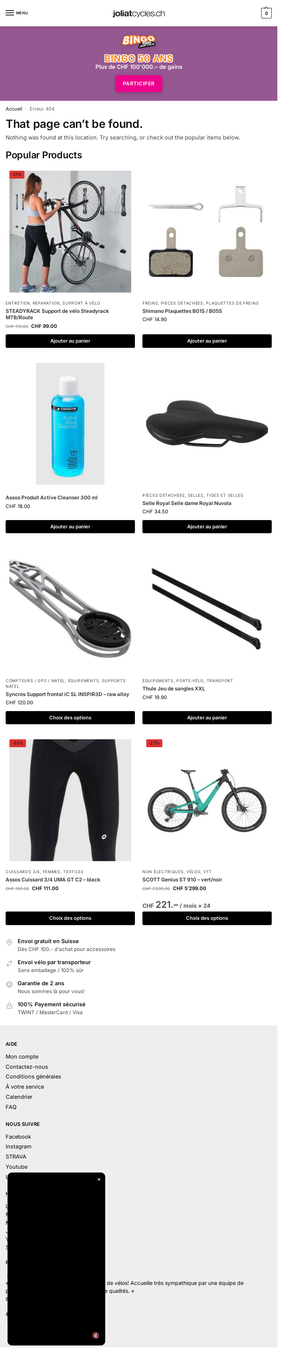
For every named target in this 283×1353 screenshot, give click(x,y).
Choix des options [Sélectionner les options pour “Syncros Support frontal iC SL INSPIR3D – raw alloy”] (70, 717)
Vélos (193, 871)
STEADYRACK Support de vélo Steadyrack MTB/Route (57, 314)
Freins (150, 303)
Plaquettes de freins (232, 303)
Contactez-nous (27, 1066)
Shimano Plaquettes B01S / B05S (182, 311)
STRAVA (16, 1156)
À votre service (25, 1086)
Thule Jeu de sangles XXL (173, 689)
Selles (196, 495)
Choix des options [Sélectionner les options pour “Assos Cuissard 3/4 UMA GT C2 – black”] (70, 918)
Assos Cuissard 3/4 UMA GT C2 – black (53, 880)
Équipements (83, 680)
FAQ (11, 1107)
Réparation (46, 303)
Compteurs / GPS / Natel (35, 680)
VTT (207, 871)
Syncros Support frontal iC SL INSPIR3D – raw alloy (67, 694)
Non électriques (163, 871)
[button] (265, 13)
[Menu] (17, 13)
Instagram (19, 1146)
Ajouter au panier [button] (70, 341)
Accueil (14, 109)
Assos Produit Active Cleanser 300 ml (52, 497)
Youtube (16, 1166)
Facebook (18, 1136)
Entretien (18, 303)
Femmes (52, 871)
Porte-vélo (190, 680)
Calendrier (19, 1097)
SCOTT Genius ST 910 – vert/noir (182, 880)
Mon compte (22, 1056)
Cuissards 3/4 (23, 871)
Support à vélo (81, 303)
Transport (220, 680)
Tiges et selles (225, 495)
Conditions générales (33, 1076)
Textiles (73, 871)
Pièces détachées (182, 303)
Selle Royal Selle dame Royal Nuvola (187, 503)
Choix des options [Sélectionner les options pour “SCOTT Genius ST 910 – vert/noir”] (207, 918)
